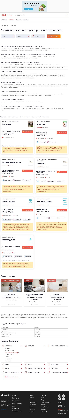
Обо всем (44, 411)
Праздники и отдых (33, 368)
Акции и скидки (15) (53, 36)
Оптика (7, 348)
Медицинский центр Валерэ (11, 82)
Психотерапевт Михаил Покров (12, 99)
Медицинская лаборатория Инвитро (14, 91)
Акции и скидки (8, 276)
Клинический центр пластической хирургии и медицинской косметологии (28, 54)
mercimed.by (41, 218)
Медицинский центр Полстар (11, 72)
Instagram (51, 142)
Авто (5, 368)
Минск (32, 397)
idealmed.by (7, 219)
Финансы (32, 408)
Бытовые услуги (32, 372)
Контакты (3, 409)
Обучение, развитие (56, 346)
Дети (5, 364)
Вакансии (16, 400)
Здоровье (7, 346)
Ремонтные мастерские (57, 372)
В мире (43, 404)
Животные (53, 364)
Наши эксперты (15, 407)
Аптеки (7, 356)
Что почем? (33, 402)
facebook (26, 219)
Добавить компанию (11, 376)
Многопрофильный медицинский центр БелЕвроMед (20, 62)
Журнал (25, 19)
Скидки (18, 19)
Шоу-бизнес (45, 406)
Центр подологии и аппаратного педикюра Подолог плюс (22, 106)
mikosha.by (41, 142)
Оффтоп (43, 408)
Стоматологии (9, 350)
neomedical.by (7, 256)
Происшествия (45, 402)
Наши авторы (17, 403)
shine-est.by (7, 180)
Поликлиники (9, 354)
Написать (26, 180)
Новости (4, 19)
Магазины (53, 368)
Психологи (8, 360)
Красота (29, 346)
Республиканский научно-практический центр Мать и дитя (22, 46)
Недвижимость (34, 399)
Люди (31, 395)
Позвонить (28, 132)
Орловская (4, 25)
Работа (43, 395)
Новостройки (17, 410)
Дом (28, 364)
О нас (14, 395)
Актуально (33, 404)
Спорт (32, 411)
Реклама (15, 398)
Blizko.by (60, 408)
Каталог (11, 19)
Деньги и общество (10, 372)
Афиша (32, 406)
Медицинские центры (12, 352)
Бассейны (8, 358)
